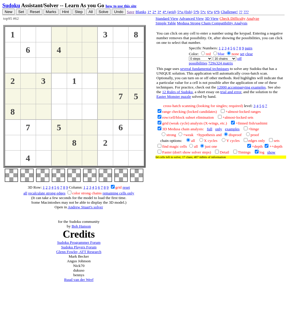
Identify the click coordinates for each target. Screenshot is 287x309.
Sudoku (11, 5)
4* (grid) (169, 12)
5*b (196, 12)
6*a (210, 12)
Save (130, 12)
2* (154, 12)
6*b (217, 12)
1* (149, 12)
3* (159, 12)
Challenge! (229, 12)
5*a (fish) (184, 12)
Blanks (141, 12)
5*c (203, 12)
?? (240, 12)
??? (246, 12)
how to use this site (121, 6)
